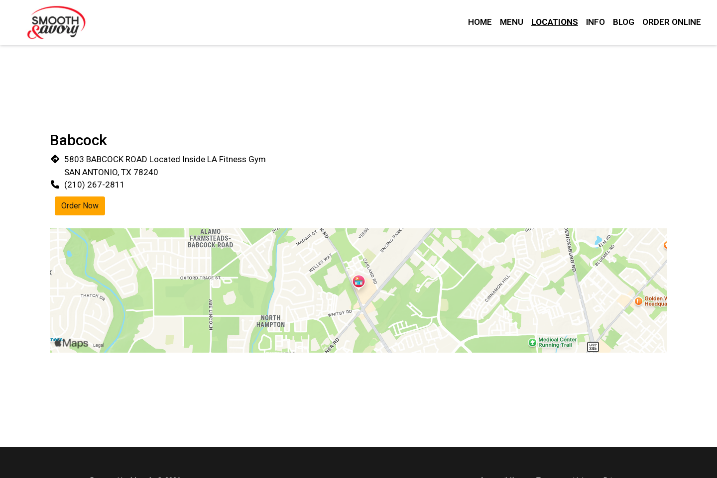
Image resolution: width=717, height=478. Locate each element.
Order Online (671, 22)
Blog (623, 22)
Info (595, 22)
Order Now (80, 205)
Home (480, 22)
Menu (511, 22)
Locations (554, 22)
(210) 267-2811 (94, 185)
